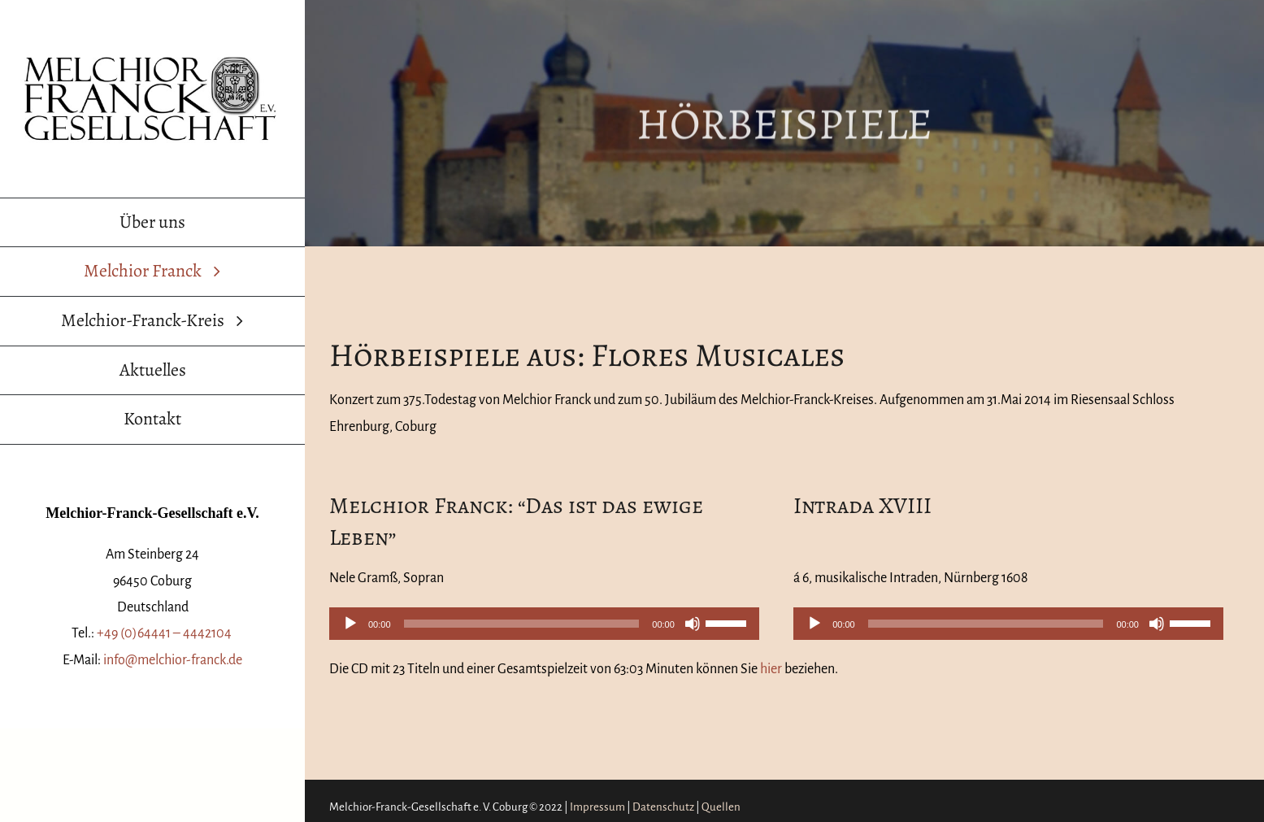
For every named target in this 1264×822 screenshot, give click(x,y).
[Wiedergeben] (350, 623)
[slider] (522, 624)
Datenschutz (663, 807)
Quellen (721, 807)
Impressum (597, 807)
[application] (544, 623)
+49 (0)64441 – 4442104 (165, 633)
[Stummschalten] (692, 623)
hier (771, 669)
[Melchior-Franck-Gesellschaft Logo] (152, 56)
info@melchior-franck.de (172, 660)
